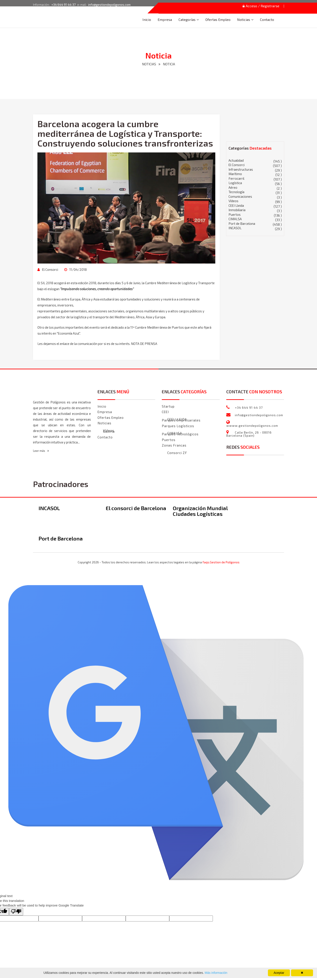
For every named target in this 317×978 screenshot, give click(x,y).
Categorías (187, 19)
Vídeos (255, 201)
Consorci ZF (177, 453)
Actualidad (255, 160)
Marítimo (255, 174)
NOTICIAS (149, 64)
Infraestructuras (255, 169)
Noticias (243, 19)
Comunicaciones (255, 196)
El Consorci (49, 269)
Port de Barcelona (255, 223)
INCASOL (255, 228)
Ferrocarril (255, 178)
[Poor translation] (16, 912)
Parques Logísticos (178, 426)
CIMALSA (255, 219)
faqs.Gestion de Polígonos (221, 562)
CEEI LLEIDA (177, 419)
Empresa (165, 19)
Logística (255, 183)
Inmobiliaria (255, 210)
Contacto (267, 19)
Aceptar (279, 972)
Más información (215, 972)
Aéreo (255, 187)
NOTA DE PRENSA (144, 344)
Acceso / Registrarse (261, 6)
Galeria (109, 431)
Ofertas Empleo (217, 19)
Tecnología (255, 192)
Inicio (146, 19)
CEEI (165, 412)
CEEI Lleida (255, 205)
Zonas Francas (174, 445)
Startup (168, 406)
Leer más (41, 450)
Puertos (255, 214)
